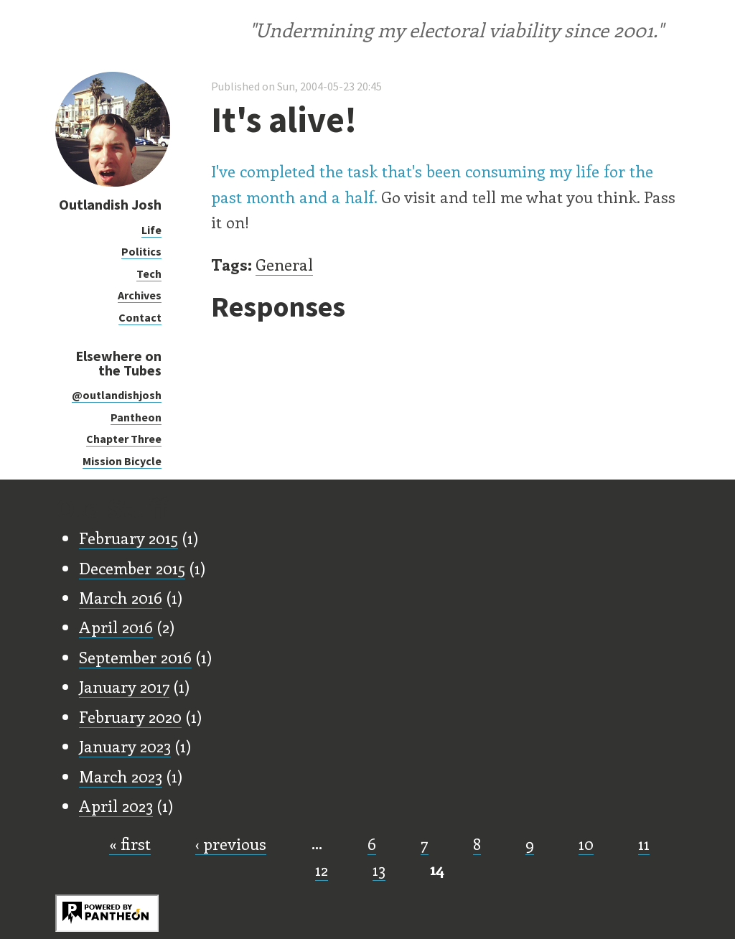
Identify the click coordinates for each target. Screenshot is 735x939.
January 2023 (125, 746)
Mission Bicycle (122, 461)
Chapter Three (123, 438)
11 (644, 843)
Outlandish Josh (110, 204)
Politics (141, 251)
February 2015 (128, 537)
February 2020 (130, 716)
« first (130, 843)
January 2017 (124, 686)
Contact (139, 317)
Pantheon (136, 417)
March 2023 (120, 776)
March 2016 (120, 597)
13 (379, 869)
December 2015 (132, 568)
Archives (139, 295)
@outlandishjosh (116, 395)
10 (586, 843)
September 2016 (135, 657)
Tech (148, 273)
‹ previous (230, 843)
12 (321, 869)
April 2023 (116, 805)
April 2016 (116, 626)
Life (151, 230)
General (284, 264)
